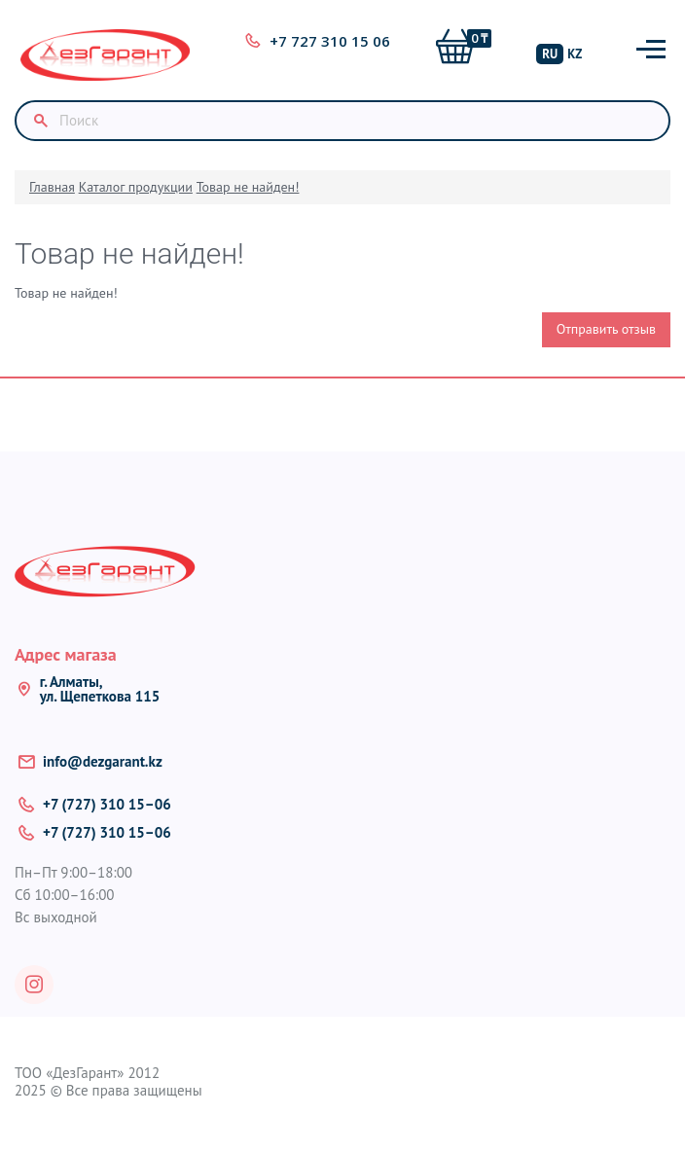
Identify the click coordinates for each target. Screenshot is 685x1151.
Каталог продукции (136, 187)
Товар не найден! (248, 187)
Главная (52, 187)
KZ (574, 54)
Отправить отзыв (606, 329)
